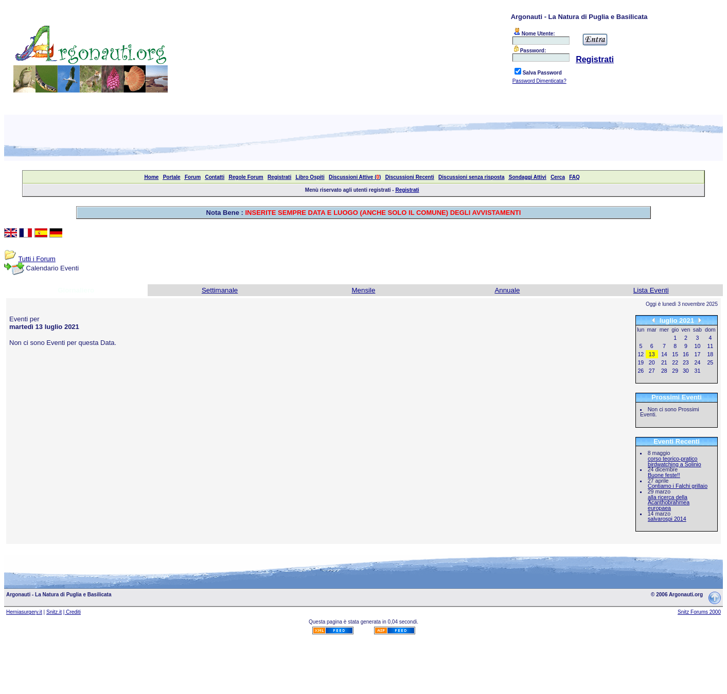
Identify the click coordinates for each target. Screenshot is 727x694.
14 (664, 354)
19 (640, 362)
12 (640, 354)
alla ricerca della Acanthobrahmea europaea (668, 502)
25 (710, 362)
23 (686, 362)
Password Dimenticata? (539, 81)
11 (710, 346)
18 (710, 354)
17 (698, 354)
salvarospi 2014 (667, 519)
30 (686, 371)
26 (640, 371)
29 (675, 371)
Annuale (507, 290)
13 (652, 354)
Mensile (364, 290)
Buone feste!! (664, 475)
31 (698, 371)
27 (652, 371)
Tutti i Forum (36, 259)
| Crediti (72, 612)
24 (698, 362)
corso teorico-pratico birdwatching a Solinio (674, 461)
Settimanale (220, 290)
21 (664, 362)
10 (698, 346)
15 (675, 354)
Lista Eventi (651, 290)
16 (686, 354)
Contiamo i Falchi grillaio (677, 486)
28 (664, 371)
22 (675, 362)
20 (652, 362)
